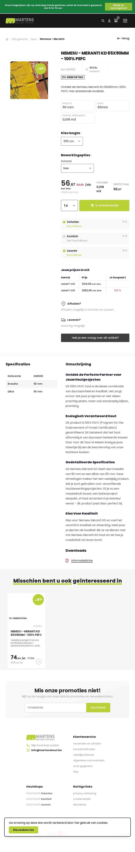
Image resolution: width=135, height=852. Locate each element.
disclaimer (79, 804)
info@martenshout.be (46, 750)
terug (123, 38)
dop (75, 771)
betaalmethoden (84, 749)
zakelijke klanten (83, 755)
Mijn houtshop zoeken (45, 745)
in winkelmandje (104, 205)
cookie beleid (81, 799)
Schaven (66, 161)
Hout (34, 39)
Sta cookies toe (23, 830)
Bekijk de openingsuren (118, 6)
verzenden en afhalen (87, 743)
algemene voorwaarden (88, 760)
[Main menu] (125, 20)
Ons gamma (19, 39)
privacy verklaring (84, 793)
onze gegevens (83, 766)
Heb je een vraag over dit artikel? (95, 338)
